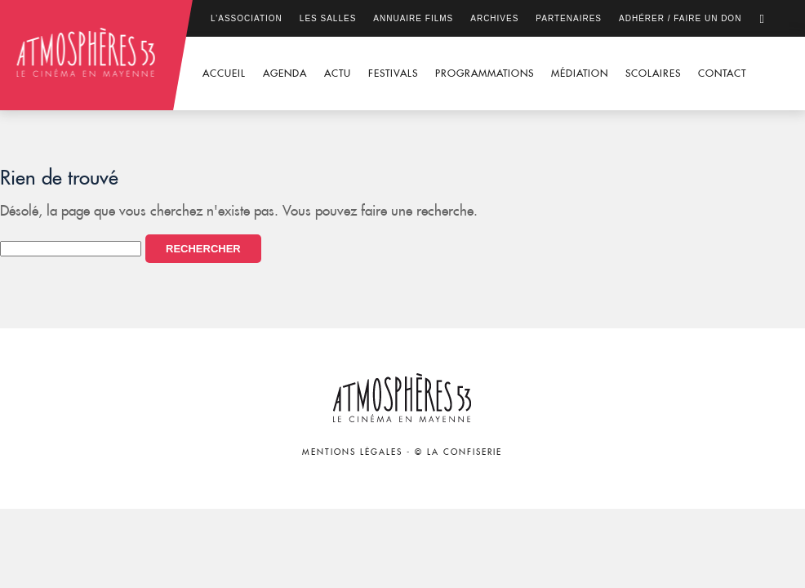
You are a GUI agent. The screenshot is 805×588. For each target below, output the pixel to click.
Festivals (393, 73)
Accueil (224, 73)
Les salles (328, 18)
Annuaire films (413, 18)
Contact (722, 73)
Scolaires (653, 73)
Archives (494, 18)
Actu (337, 73)
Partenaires (569, 18)
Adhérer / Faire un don (680, 18)
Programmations (484, 73)
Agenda (285, 73)
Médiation (579, 73)
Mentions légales (352, 452)
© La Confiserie (458, 452)
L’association (246, 18)
